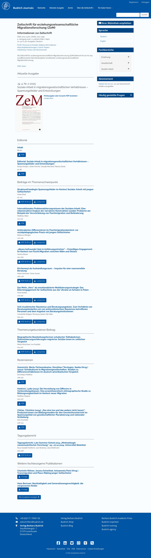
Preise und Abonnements (37, 50)
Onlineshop (21, 50)
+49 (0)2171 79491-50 (30, 518)
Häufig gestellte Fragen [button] (115, 95)
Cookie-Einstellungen (96, 549)
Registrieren (133, 2)
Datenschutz (81, 549)
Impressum (50, 549)
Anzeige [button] (23, 477)
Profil (19, 45)
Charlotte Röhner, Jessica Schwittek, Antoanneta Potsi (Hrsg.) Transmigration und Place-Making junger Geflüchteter (47, 471)
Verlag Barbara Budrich (72, 518)
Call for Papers (43, 47)
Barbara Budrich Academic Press (117, 518)
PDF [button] (21, 155)
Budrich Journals (23, 7)
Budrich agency (109, 529)
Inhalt (20, 147)
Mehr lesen (21, 66)
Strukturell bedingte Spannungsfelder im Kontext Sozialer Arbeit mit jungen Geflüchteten (55, 190)
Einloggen (145, 2)
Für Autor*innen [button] (105, 8)
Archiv (70, 8)
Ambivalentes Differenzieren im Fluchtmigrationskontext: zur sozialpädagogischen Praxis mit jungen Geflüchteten (47, 231)
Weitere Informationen (47, 45)
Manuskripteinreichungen (27, 47)
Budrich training (109, 525)
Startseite (41, 8)
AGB (73, 549)
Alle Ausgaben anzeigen (29, 497)
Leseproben (48, 98)
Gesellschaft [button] (106, 63)
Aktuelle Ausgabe (56, 8)
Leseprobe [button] (39, 202)
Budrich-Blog (67, 525)
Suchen (144, 15)
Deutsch (103, 37)
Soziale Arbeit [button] (107, 69)
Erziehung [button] (105, 57)
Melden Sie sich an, (106, 84)
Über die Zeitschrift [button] (85, 8)
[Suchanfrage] (128, 15)
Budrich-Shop (67, 521)
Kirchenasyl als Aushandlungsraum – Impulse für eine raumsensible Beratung (51, 269)
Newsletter (61, 549)
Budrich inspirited (110, 521)
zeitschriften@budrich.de (31, 521)
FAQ (68, 549)
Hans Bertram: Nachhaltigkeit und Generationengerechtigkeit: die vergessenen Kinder (50, 484)
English (103, 41)
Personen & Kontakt (30, 45)
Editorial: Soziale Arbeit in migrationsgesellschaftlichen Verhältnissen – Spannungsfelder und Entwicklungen (53, 162)
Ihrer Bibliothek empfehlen (115, 23)
